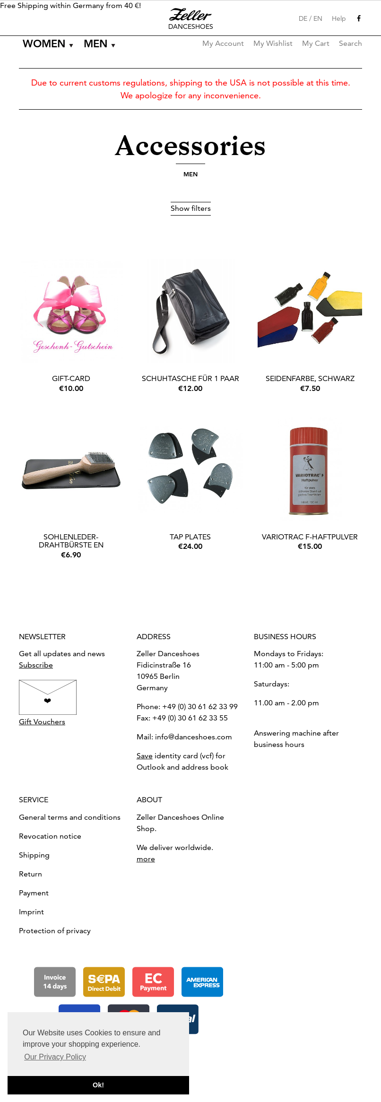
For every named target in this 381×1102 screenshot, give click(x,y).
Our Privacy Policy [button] (55, 1057)
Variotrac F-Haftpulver (310, 536)
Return (30, 873)
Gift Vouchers (42, 721)
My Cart (315, 43)
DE (303, 18)
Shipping (34, 854)
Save (145, 755)
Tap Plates (190, 536)
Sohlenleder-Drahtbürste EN (71, 541)
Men (96, 43)
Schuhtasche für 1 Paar (190, 378)
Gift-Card (71, 378)
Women (44, 43)
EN (317, 18)
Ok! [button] (98, 1085)
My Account (223, 43)
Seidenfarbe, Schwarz (310, 378)
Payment (34, 892)
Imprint (31, 911)
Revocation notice (50, 836)
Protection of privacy (55, 930)
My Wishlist (273, 43)
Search (350, 43)
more (146, 858)
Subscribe (36, 664)
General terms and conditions (70, 817)
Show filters (191, 208)
